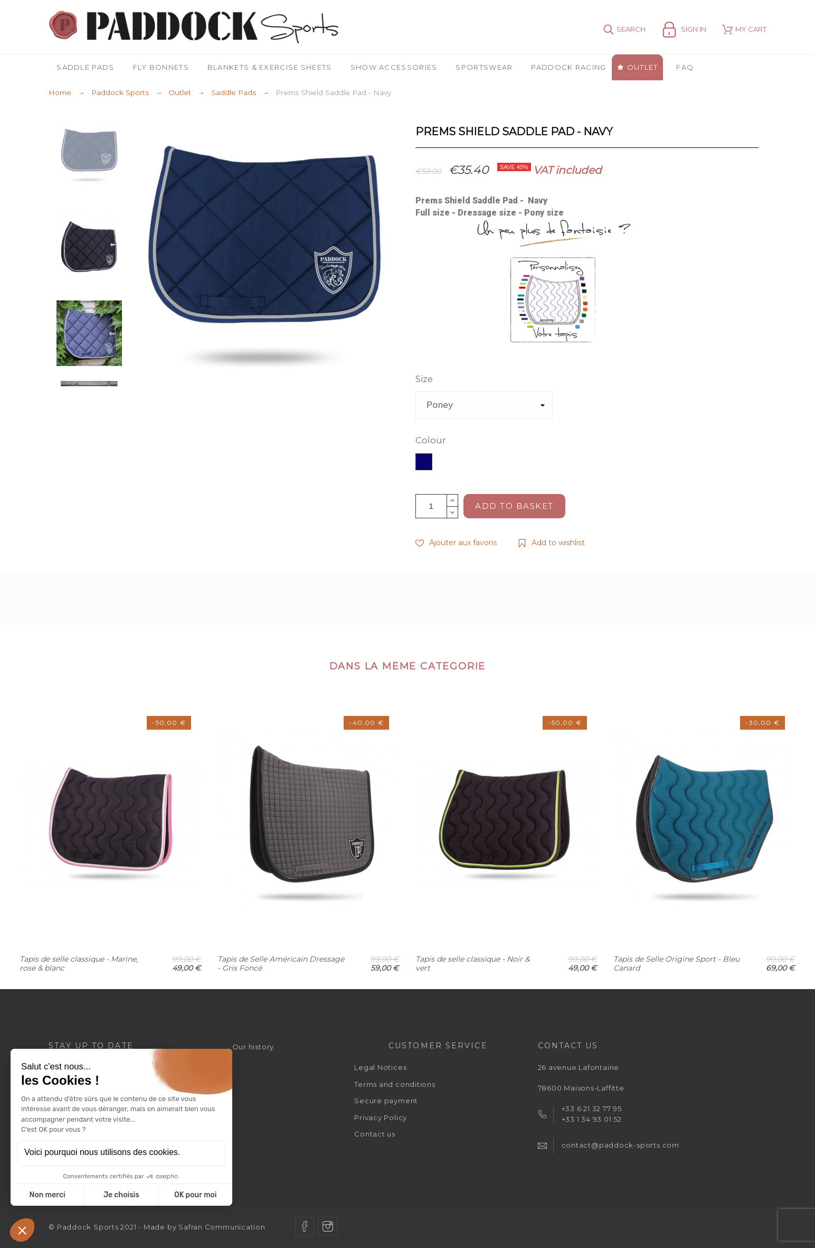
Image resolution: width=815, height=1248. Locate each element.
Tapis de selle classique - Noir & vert (472, 963)
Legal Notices (380, 1067)
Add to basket (514, 506)
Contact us (374, 1134)
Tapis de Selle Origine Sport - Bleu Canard (676, 963)
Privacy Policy (380, 1117)
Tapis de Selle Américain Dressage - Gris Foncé (280, 963)
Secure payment (386, 1100)
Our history (253, 1046)
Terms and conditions (394, 1084)
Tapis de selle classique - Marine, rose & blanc (79, 963)
